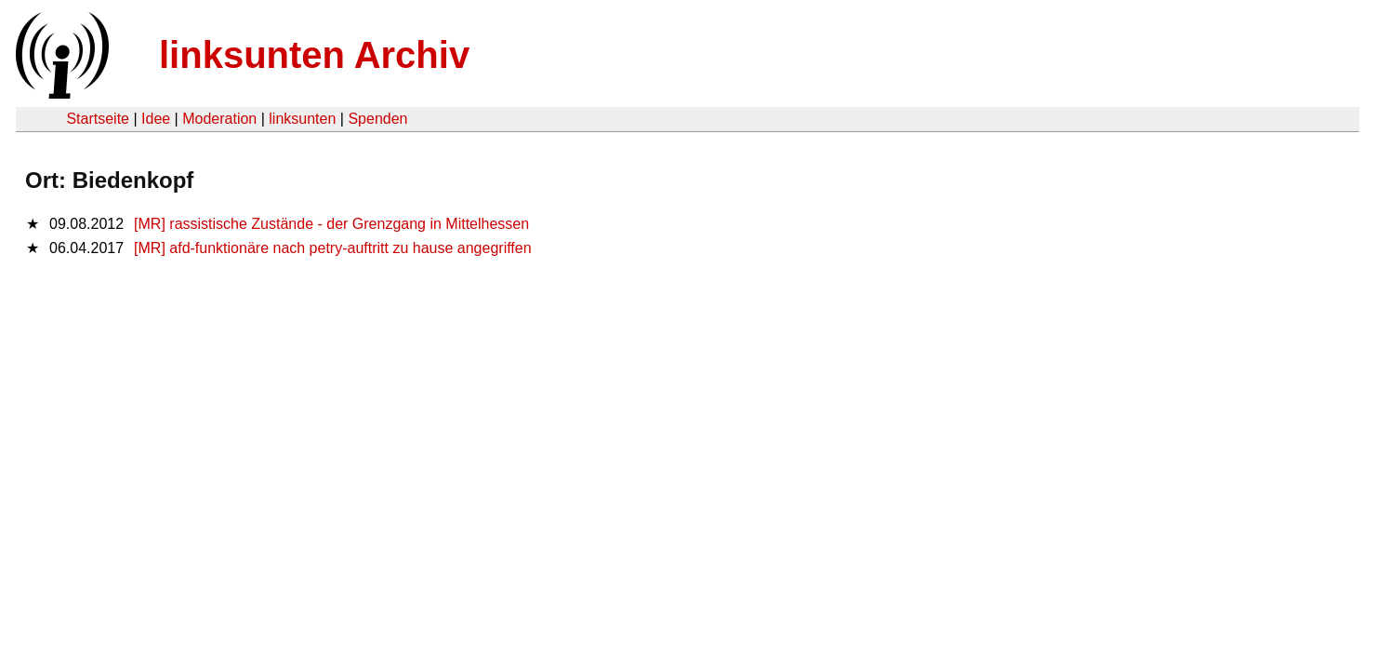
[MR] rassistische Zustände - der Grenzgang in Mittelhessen (331, 224)
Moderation (219, 119)
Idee (155, 119)
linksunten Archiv (314, 54)
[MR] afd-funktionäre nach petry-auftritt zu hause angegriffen (333, 248)
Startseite (97, 119)
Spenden (377, 119)
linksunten (302, 119)
